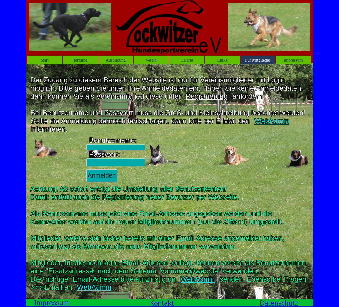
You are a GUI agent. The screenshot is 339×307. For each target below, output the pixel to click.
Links (222, 60)
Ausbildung (116, 60)
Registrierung (207, 96)
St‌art (45, 60)
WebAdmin (271, 121)
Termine (80, 60)
